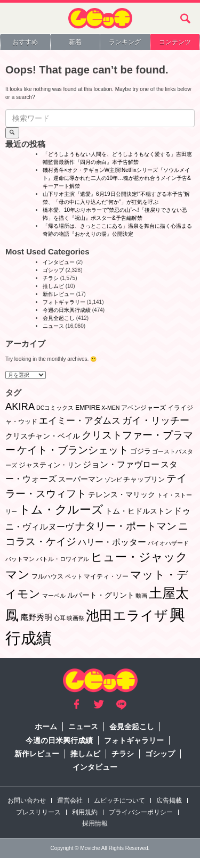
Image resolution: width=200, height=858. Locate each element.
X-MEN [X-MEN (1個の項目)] (110, 408)
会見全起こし (59, 318)
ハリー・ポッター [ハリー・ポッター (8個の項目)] (112, 542)
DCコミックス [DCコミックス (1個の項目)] (55, 408)
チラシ (51, 278)
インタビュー (59, 262)
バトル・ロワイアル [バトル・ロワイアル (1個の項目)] (62, 559)
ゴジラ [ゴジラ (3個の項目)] (140, 451)
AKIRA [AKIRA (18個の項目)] (20, 406)
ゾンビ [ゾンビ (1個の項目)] (113, 479)
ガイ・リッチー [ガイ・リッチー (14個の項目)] (155, 420)
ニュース (53, 326)
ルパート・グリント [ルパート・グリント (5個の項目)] (100, 595)
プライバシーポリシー (141, 812)
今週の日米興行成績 (67, 310)
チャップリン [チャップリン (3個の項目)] (144, 479)
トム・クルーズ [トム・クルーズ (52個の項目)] (61, 509)
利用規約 (85, 812)
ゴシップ (53, 270)
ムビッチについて (119, 800)
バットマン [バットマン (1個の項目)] (20, 559)
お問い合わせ (26, 800)
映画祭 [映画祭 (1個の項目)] (75, 618)
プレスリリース (38, 812)
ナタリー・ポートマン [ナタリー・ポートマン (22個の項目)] (126, 526)
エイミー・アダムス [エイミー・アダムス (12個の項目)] (80, 421)
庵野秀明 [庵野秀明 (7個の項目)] (36, 617)
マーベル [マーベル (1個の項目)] (54, 595)
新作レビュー (59, 294)
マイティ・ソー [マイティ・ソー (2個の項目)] (106, 576)
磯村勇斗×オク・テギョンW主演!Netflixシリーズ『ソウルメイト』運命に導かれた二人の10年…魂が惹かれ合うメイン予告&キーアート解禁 (117, 178)
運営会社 (70, 800)
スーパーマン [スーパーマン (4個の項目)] (80, 479)
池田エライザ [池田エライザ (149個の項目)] (127, 615)
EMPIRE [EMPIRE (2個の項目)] (87, 407)
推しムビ (53, 286)
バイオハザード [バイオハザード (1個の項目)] (168, 543)
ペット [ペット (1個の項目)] (74, 576)
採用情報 (95, 823)
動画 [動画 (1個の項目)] (141, 595)
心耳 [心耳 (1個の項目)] (60, 618)
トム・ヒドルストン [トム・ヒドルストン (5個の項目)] (138, 511)
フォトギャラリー (64, 302)
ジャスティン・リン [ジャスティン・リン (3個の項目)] (50, 465)
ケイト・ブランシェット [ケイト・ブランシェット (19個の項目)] (73, 450)
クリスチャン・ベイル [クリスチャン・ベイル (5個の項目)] (42, 436)
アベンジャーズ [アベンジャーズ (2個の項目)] (143, 407)
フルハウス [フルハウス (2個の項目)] (47, 576)
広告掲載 (169, 800)
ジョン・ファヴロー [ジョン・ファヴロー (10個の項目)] (121, 464)
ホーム (46, 726)
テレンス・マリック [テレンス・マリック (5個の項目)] (121, 494)
